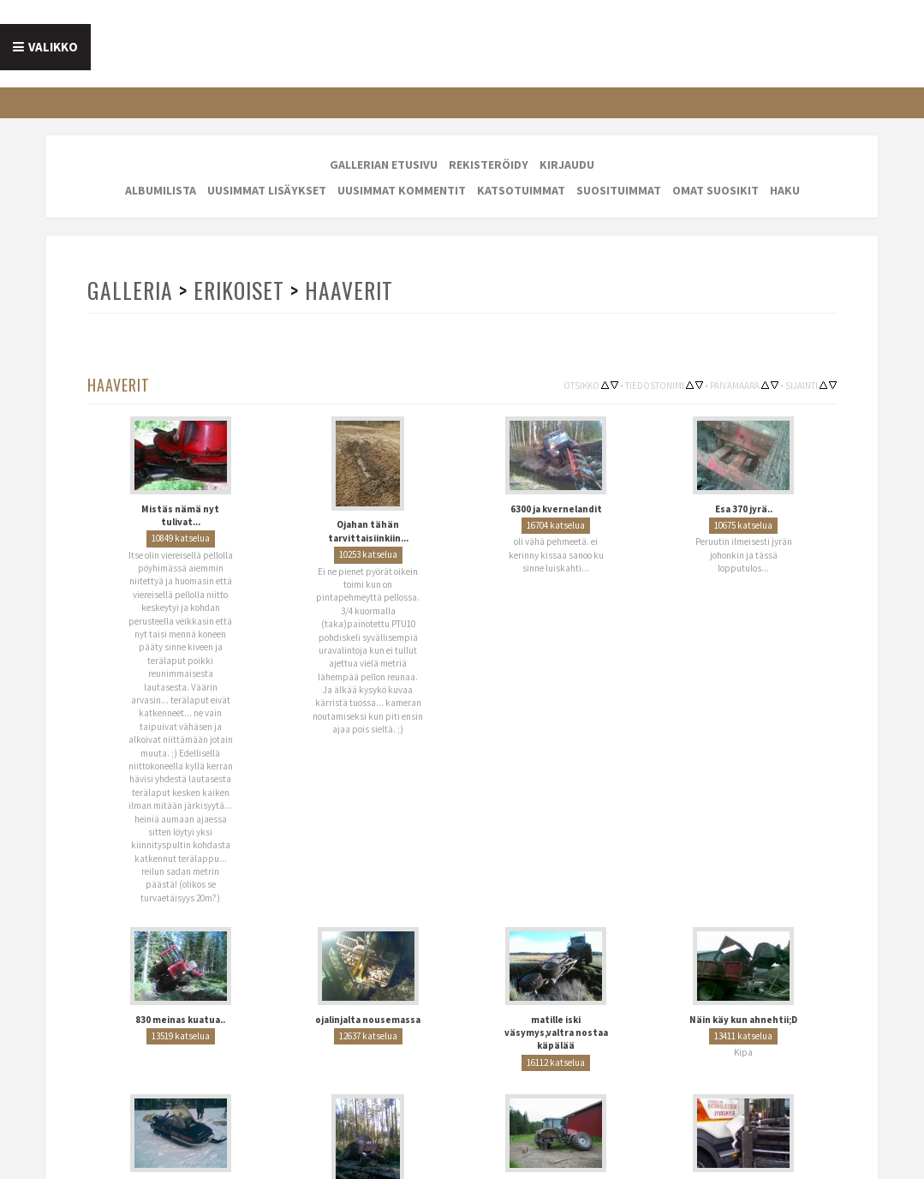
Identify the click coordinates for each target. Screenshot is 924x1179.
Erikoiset (239, 290)
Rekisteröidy (488, 164)
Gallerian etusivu (384, 164)
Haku (785, 190)
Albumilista (160, 190)
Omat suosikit (715, 190)
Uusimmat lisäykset (266, 190)
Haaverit (349, 290)
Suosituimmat (618, 190)
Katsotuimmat (521, 190)
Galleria (130, 290)
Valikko (53, 47)
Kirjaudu (566, 164)
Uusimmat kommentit (401, 190)
